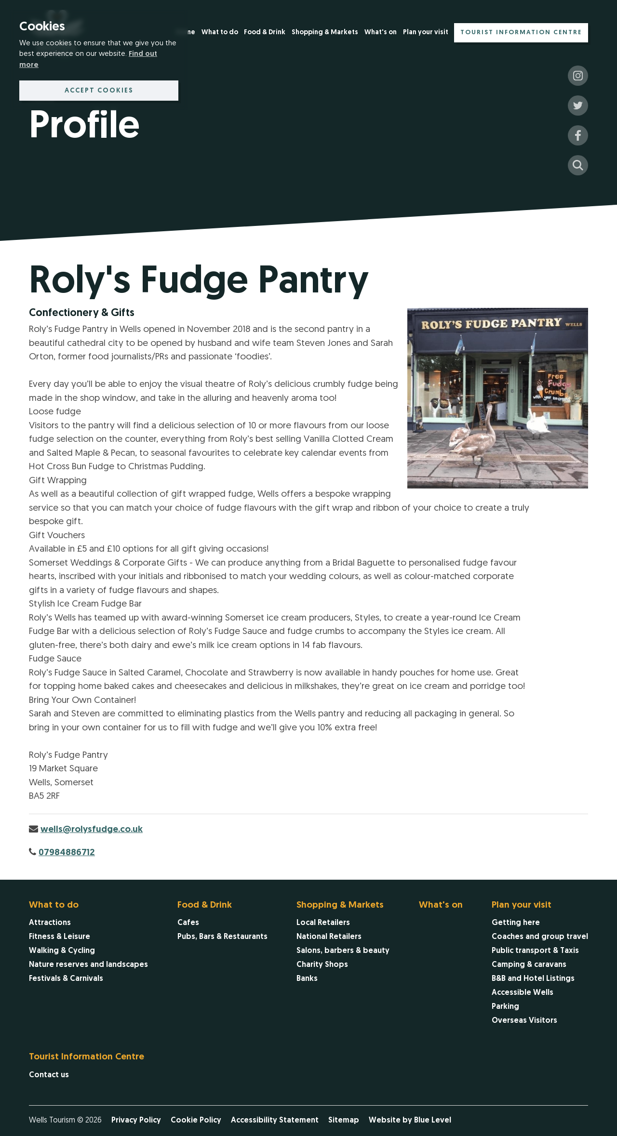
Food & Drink (264, 32)
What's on (380, 32)
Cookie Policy (196, 1120)
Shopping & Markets (325, 32)
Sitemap (343, 1120)
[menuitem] (219, 33)
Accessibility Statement (275, 1120)
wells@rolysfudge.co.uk (91, 829)
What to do (219, 32)
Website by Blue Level (410, 1120)
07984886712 (67, 853)
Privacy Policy (136, 1120)
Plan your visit (425, 32)
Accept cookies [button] (99, 90)
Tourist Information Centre (521, 32)
